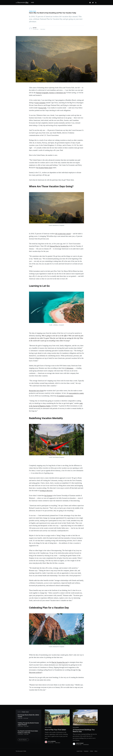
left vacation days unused (63, 233)
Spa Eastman (48, 495)
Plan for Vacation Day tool (60, 661)
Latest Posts (79, 750)
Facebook (86, 750)
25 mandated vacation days (70, 395)
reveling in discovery (46, 490)
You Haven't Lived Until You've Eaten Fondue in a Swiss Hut (28, 730)
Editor (34, 27)
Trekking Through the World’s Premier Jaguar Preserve (28, 722)
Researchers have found (36, 390)
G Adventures (69, 368)
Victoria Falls (42, 107)
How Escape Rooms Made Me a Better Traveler (28, 714)
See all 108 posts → (23, 738)
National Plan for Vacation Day (59, 246)
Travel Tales (32, 11)
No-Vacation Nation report (44, 167)
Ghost (96, 750)
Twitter (91, 750)
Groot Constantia (40, 102)
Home (32, 2)
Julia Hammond (52, 740)
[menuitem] (33, 2)
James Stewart (80, 742)
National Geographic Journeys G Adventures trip (51, 93)
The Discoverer (19, 750)
